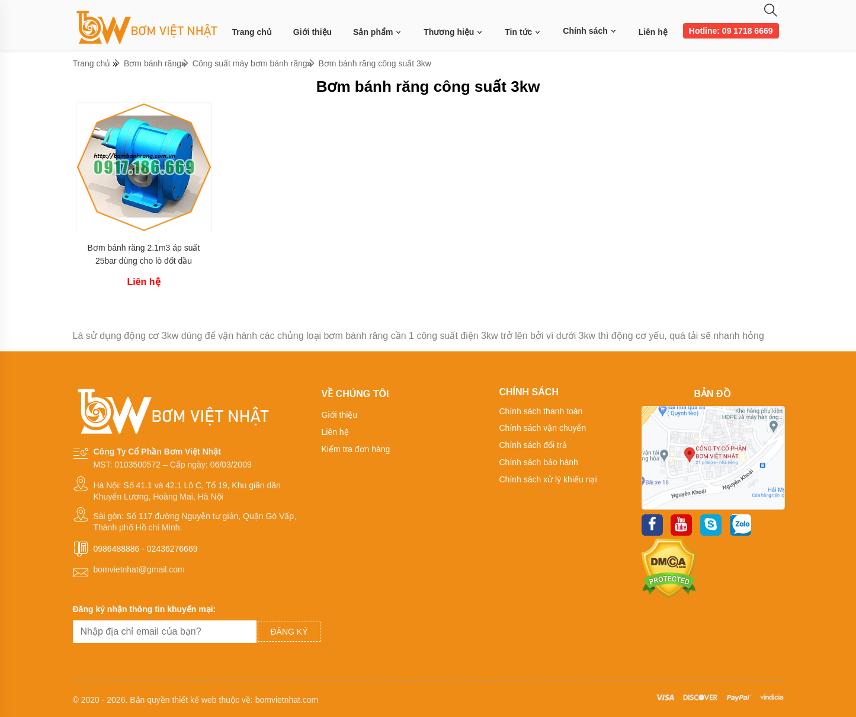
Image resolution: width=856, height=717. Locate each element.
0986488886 (117, 548)
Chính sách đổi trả (533, 445)
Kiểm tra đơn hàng (356, 449)
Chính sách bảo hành (538, 462)
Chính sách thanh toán (541, 411)
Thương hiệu (453, 32)
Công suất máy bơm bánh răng (250, 63)
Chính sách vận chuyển (542, 428)
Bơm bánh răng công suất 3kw (374, 63)
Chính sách (590, 31)
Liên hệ (653, 32)
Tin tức (523, 32)
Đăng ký (288, 631)
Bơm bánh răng (152, 63)
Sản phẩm (377, 32)
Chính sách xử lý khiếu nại (548, 479)
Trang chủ (252, 32)
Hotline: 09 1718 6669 (731, 31)
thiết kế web (194, 700)
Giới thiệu (312, 32)
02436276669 (172, 548)
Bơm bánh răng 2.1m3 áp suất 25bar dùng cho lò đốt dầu (144, 254)
